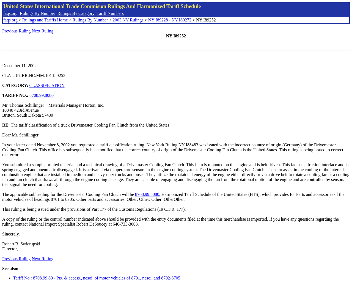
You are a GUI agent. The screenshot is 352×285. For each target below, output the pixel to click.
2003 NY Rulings (128, 20)
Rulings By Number (37, 13)
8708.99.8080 (41, 95)
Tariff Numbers (110, 13)
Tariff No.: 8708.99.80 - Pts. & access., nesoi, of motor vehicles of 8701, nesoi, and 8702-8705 (96, 278)
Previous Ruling (16, 31)
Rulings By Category (76, 13)
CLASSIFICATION (47, 85)
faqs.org (10, 13)
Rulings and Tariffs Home (45, 20)
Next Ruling (43, 31)
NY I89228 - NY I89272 (169, 20)
